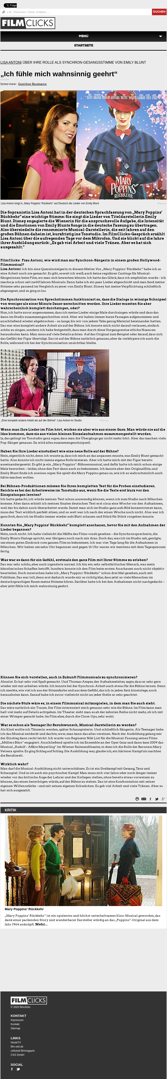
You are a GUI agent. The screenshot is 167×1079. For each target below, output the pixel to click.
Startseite (83, 45)
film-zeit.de (17, 1046)
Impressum (17, 1020)
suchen (159, 12)
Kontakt (18, 1016)
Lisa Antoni (11, 62)
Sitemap (15, 1028)
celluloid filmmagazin (23, 1050)
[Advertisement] (27, 958)
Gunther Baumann (32, 84)
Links (15, 1038)
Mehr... (41, 924)
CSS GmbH (17, 1054)
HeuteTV (16, 1042)
